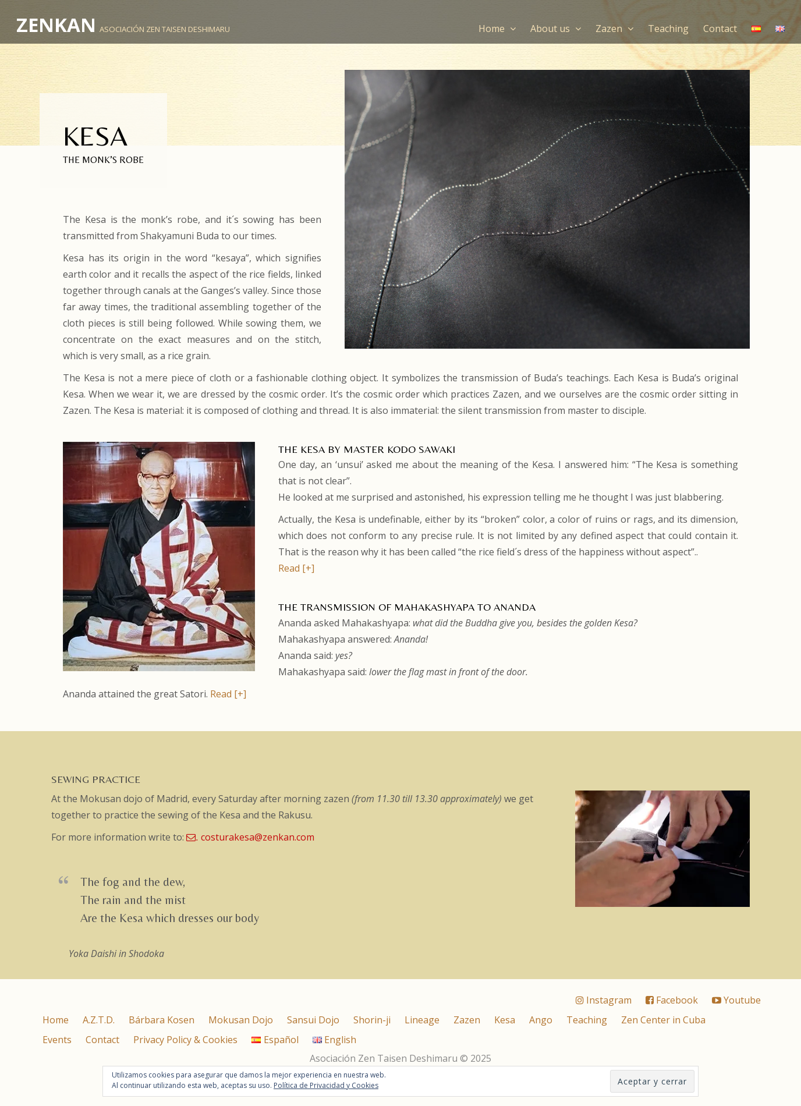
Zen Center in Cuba (663, 1019)
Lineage (422, 1019)
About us (555, 28)
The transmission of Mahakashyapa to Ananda (407, 607)
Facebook (672, 1000)
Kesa (504, 1019)
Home (497, 28)
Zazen (614, 28)
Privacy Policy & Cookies (185, 1039)
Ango (540, 1019)
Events (57, 1039)
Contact (720, 28)
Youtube (736, 1000)
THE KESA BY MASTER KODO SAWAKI (366, 449)
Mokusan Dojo (240, 1019)
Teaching (668, 28)
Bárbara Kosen (161, 1019)
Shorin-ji (372, 1019)
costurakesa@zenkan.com (250, 837)
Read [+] (296, 568)
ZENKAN (56, 25)
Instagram (604, 1000)
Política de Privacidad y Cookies (326, 1085)
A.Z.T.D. (99, 1019)
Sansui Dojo (313, 1019)
